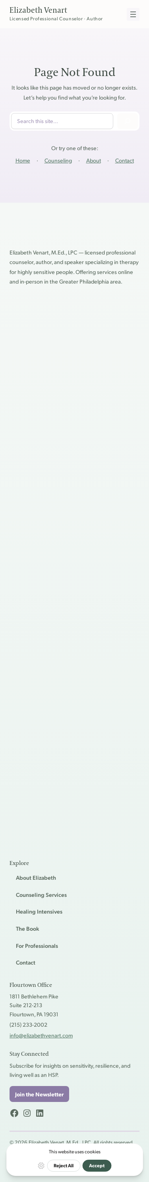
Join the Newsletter (39, 1094)
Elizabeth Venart (38, 10)
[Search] (127, 121)
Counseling (58, 160)
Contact (124, 160)
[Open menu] (133, 14)
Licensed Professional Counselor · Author (56, 19)
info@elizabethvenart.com (41, 1035)
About (93, 160)
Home (22, 160)
